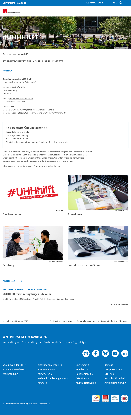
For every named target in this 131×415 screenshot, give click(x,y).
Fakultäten (81, 378)
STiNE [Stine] (100, 2)
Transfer (41, 382)
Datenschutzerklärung (87, 321)
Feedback (54, 321)
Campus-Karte (112, 369)
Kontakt (109, 365)
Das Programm (12, 214)
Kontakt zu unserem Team (84, 265)
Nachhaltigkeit (83, 373)
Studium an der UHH (14, 365)
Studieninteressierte (13, 369)
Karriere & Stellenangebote (51, 378)
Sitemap (123, 321)
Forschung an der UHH (48, 365)
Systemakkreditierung (124, 396)
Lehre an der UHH (46, 369)
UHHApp (109, 373)
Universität (81, 365)
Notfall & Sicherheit (115, 378)
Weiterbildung (10, 373)
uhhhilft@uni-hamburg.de (21, 98)
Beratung (8, 265)
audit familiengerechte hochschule (96, 398)
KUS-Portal (91, 2)
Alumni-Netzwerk (85, 382)
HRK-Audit (113, 397)
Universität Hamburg (14, 2)
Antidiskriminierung (115, 382)
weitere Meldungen (119, 304)
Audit (104, 396)
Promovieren (43, 373)
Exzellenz (81, 369)
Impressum (68, 321)
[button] (114, 3)
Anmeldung (75, 214)
